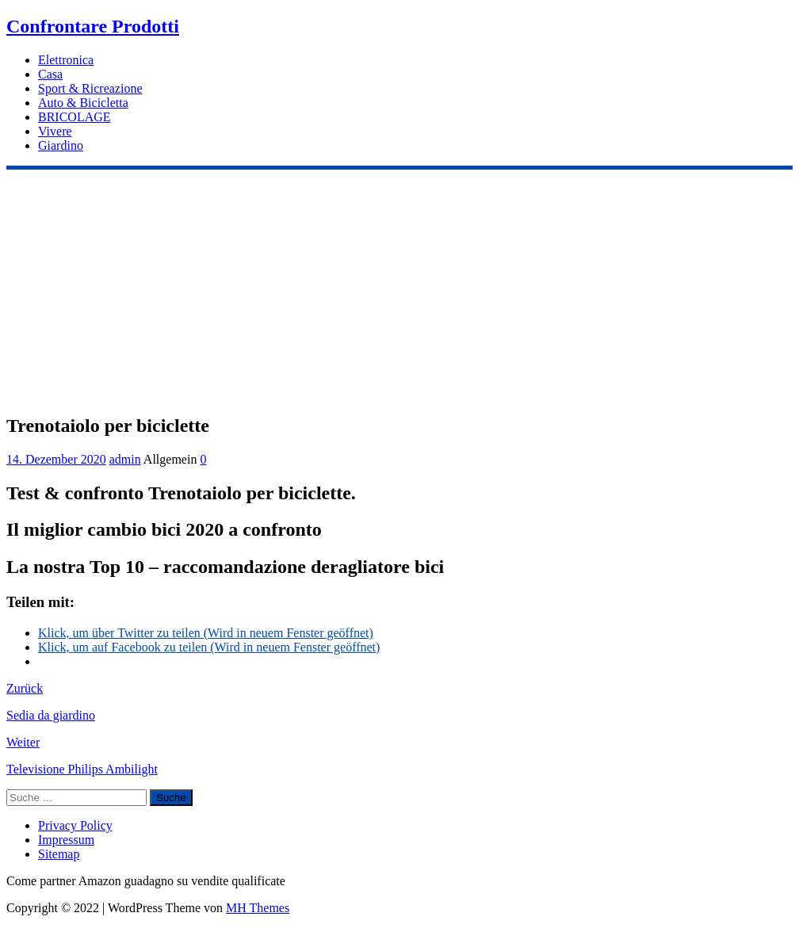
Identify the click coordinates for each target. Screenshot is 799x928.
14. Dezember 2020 (56, 459)
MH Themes (257, 908)
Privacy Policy (75, 825)
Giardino (60, 145)
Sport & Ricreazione (90, 88)
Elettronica (66, 60)
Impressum (66, 839)
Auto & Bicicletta (83, 102)
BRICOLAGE (74, 117)
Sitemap (58, 854)
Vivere (55, 131)
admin (125, 459)
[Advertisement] (399, 288)
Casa (50, 74)
